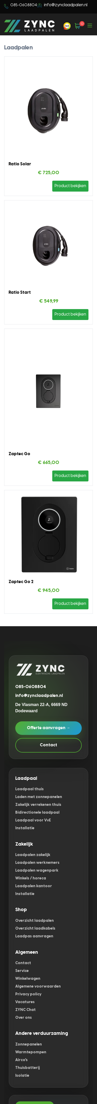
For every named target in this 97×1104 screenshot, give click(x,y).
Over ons (23, 1018)
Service (22, 971)
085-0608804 (30, 687)
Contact (48, 745)
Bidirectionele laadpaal (37, 813)
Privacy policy (28, 994)
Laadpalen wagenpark (36, 871)
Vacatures (25, 1002)
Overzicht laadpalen (34, 921)
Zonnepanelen (28, 1045)
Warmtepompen (30, 1052)
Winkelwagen (27, 979)
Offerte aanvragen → (48, 728)
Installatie (24, 828)
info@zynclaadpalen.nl (65, 5)
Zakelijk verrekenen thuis (38, 805)
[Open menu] (90, 26)
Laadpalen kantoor (33, 886)
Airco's (21, 1060)
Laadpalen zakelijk (32, 855)
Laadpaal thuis (29, 789)
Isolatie (22, 1076)
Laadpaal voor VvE (33, 820)
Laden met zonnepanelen (38, 797)
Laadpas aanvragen (34, 936)
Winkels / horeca (30, 878)
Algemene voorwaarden (38, 987)
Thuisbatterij (27, 1068)
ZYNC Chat (25, 1010)
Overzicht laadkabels (35, 929)
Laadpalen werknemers (37, 863)
